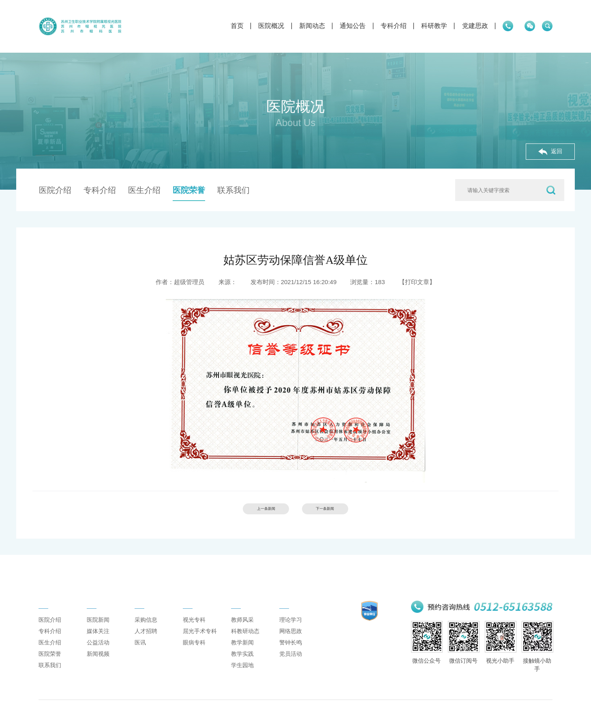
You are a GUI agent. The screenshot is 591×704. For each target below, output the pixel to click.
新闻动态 (263, 25)
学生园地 (242, 677)
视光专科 (194, 632)
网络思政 (290, 643)
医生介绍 (144, 190)
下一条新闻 (338, 511)
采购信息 (146, 632)
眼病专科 (194, 655)
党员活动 (290, 666)
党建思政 (426, 25)
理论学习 (290, 632)
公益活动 (98, 655)
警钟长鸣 (290, 655)
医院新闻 (98, 632)
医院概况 (223, 25)
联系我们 (233, 190)
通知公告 (304, 25)
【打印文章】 (417, 281)
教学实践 (242, 666)
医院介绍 (55, 190)
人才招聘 (146, 643)
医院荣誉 (189, 190)
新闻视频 (98, 666)
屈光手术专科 (200, 643)
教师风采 (242, 632)
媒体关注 (98, 643)
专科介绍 (345, 25)
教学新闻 (242, 655)
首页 (188, 25)
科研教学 (386, 25)
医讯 (140, 655)
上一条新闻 (253, 511)
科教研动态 (245, 643)
